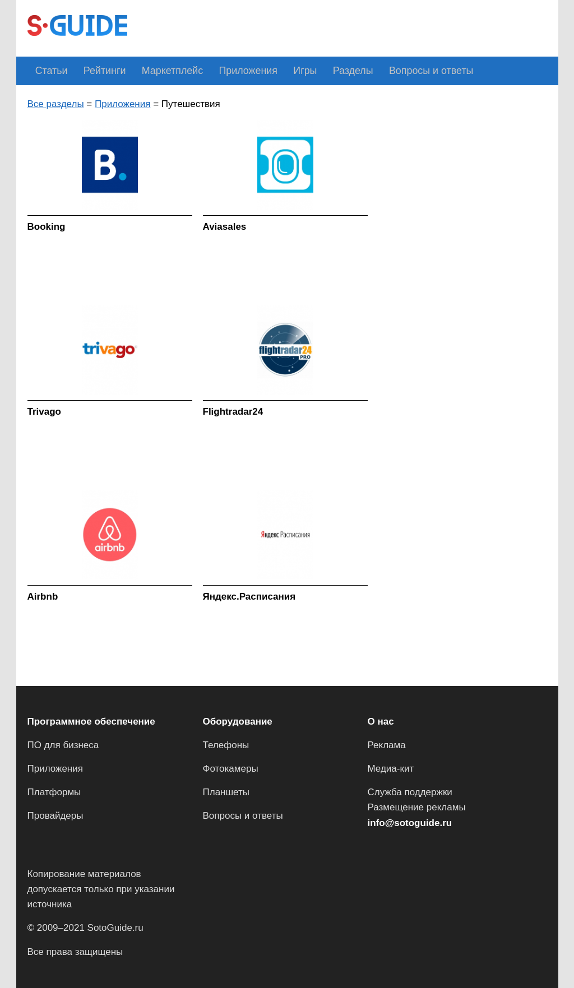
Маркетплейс (156, 70)
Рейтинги (95, 70)
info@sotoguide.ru (410, 822)
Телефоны (226, 745)
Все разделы (55, 103)
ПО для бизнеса (63, 745)
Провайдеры (55, 815)
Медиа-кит (391, 768)
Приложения (224, 70)
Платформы (54, 792)
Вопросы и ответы (386, 70)
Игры (274, 70)
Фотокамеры (230, 768)
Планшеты (226, 792)
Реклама (387, 745)
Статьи (48, 70)
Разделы (316, 70)
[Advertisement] (342, 27)
